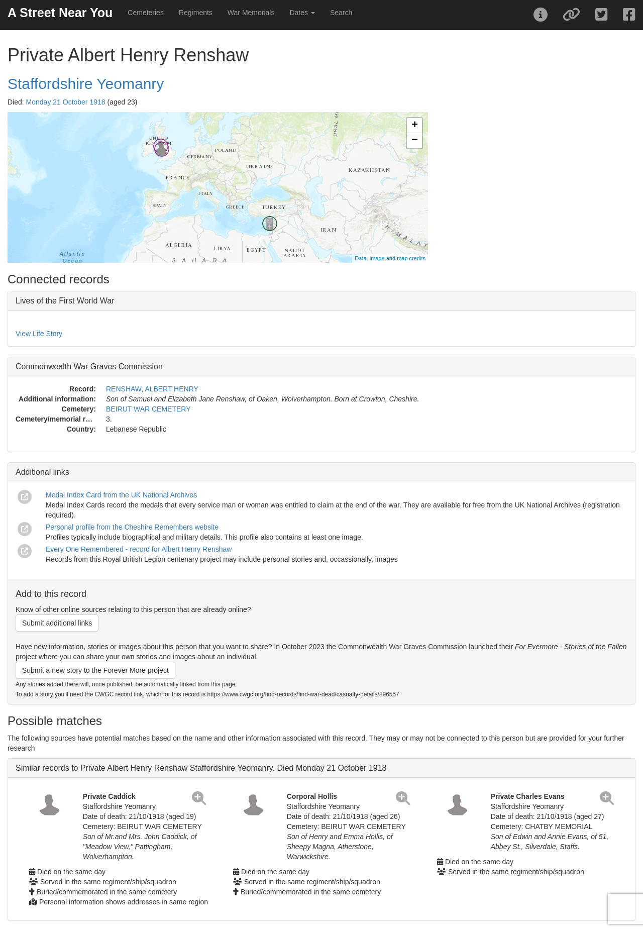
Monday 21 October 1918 (65, 102)
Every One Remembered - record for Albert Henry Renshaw (139, 549)
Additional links (42, 472)
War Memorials (251, 13)
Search (341, 13)
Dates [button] (301, 13)
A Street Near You (60, 13)
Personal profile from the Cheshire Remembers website (132, 527)
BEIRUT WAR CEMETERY (148, 409)
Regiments (195, 13)
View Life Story (39, 334)
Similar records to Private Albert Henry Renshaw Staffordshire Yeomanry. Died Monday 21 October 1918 (201, 768)
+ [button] (414, 125)
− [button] (414, 140)
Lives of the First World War (65, 300)
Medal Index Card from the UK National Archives (121, 495)
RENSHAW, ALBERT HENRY (152, 389)
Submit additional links (57, 623)
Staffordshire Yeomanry (86, 83)
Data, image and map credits (390, 258)
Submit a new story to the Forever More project (95, 670)
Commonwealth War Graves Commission (89, 366)
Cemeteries (146, 13)
